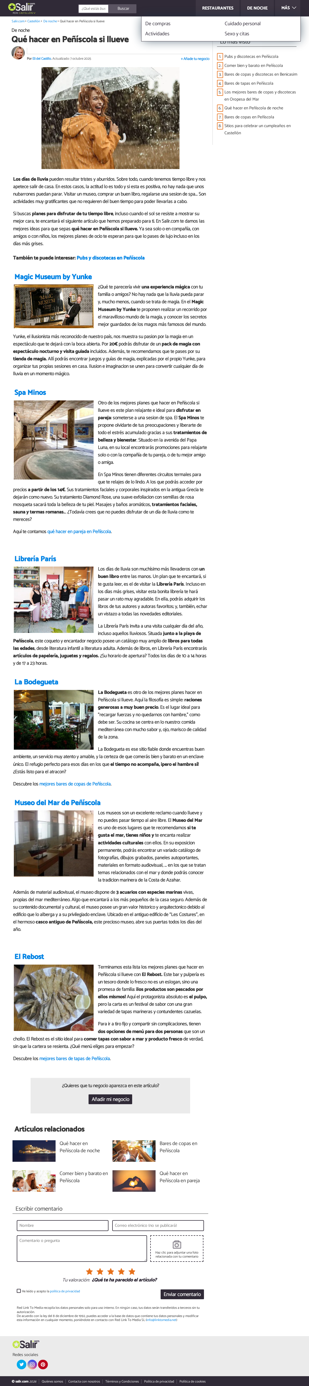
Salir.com (18, 21)
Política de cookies (192, 1382)
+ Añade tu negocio (195, 59)
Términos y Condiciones (122, 1382)
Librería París (35, 559)
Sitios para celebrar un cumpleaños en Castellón (257, 129)
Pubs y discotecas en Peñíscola (111, 258)
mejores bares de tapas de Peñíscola (74, 1059)
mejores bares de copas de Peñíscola (75, 784)
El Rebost (29, 957)
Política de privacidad (159, 1382)
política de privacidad (65, 1291)
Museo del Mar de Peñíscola (57, 803)
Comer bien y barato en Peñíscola (253, 65)
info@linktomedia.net (161, 1320)
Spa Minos (30, 393)
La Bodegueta (36, 682)
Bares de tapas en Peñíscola (248, 83)
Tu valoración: (76, 1280)
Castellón (26, 13)
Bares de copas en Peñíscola (249, 117)
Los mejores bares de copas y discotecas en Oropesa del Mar (260, 96)
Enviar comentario (182, 1294)
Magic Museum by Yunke (53, 277)
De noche (50, 21)
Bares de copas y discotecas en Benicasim (260, 74)
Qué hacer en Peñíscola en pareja (180, 1177)
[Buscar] (131, 8)
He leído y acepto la (51, 1291)
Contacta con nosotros (84, 1382)
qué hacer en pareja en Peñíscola (79, 532)
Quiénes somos (52, 1382)
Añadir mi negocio (110, 1099)
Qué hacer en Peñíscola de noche (253, 108)
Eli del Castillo (41, 59)
